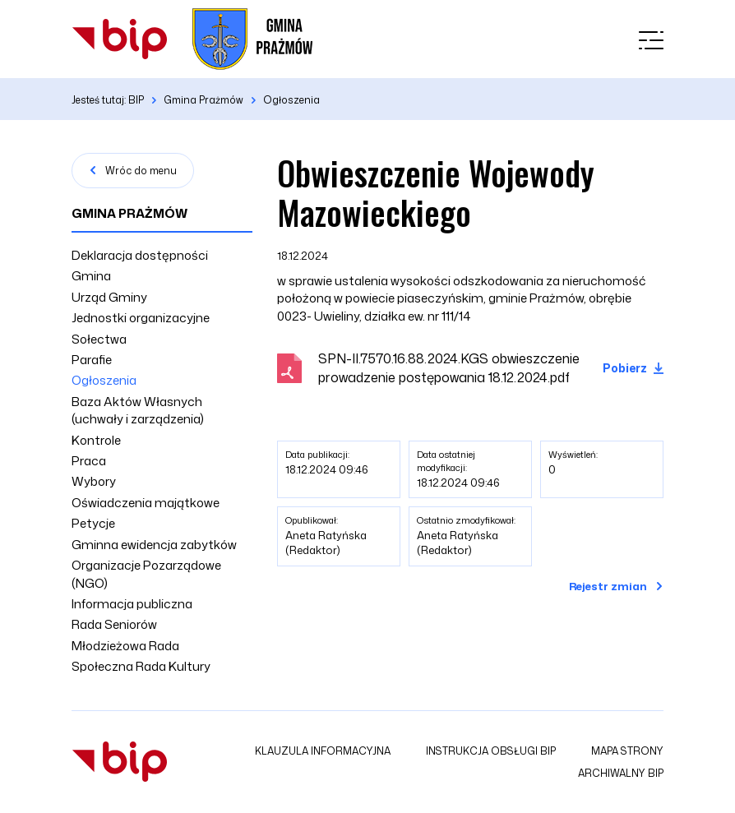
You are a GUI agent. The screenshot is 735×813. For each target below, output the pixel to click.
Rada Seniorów (114, 624)
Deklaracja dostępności (140, 255)
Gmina (91, 275)
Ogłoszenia (104, 380)
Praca (89, 460)
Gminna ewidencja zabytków (154, 544)
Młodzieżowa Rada (125, 645)
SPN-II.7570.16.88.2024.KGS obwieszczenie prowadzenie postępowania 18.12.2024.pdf (449, 367)
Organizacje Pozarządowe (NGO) (146, 574)
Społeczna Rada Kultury (141, 666)
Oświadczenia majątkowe (146, 502)
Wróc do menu (141, 171)
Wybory (94, 481)
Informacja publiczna (132, 603)
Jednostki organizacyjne (141, 317)
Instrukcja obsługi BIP (491, 751)
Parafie (92, 359)
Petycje (93, 523)
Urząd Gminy (109, 297)
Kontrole (96, 440)
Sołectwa (99, 339)
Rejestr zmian (608, 586)
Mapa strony (627, 751)
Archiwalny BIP (620, 773)
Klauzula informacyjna (323, 751)
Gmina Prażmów (129, 213)
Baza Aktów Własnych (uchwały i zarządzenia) (138, 410)
